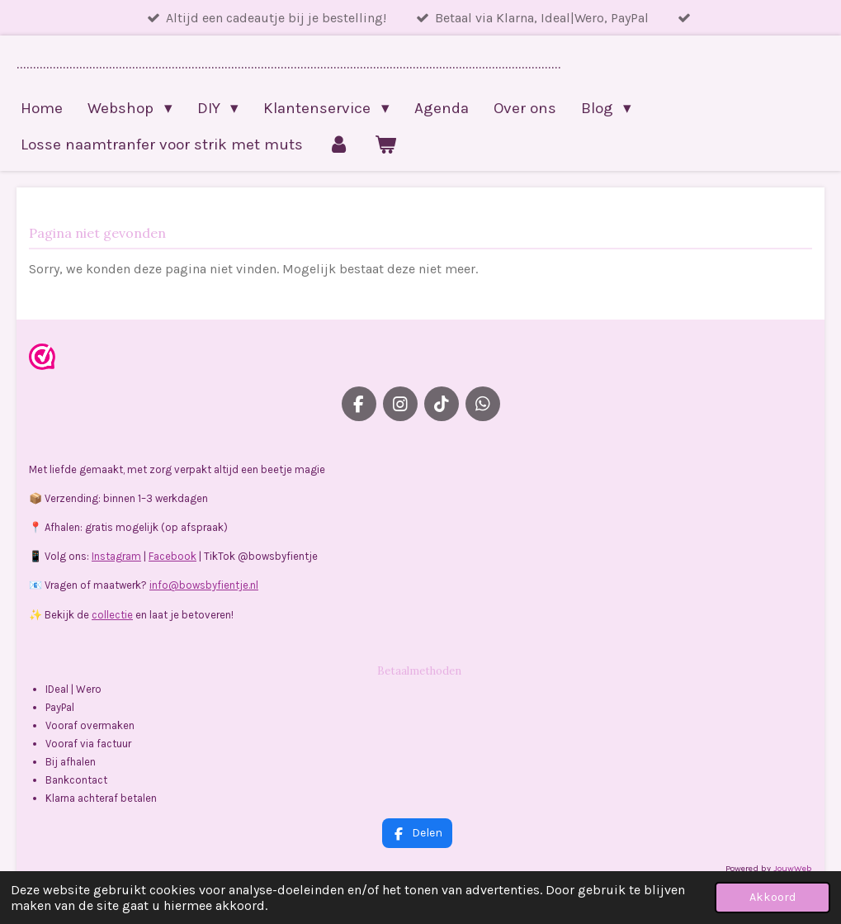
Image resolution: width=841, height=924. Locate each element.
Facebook (172, 556)
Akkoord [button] (772, 897)
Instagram (116, 556)
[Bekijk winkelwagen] (385, 144)
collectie (112, 615)
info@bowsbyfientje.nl (203, 585)
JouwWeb (792, 868)
